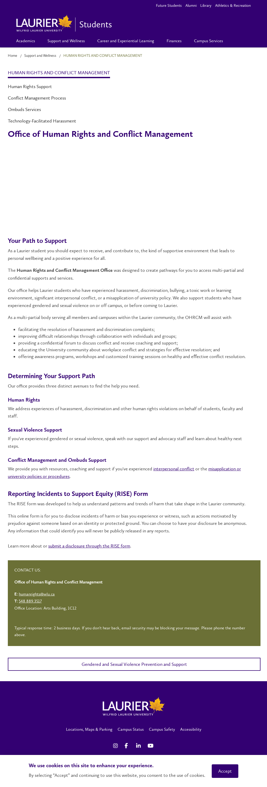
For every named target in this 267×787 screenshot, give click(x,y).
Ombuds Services (24, 109)
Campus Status (131, 729)
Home (12, 55)
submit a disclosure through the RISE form (89, 546)
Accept (225, 771)
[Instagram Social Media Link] (116, 745)
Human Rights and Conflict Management (59, 73)
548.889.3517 (30, 601)
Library (205, 5)
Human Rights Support (30, 86)
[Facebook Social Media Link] (128, 745)
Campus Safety (162, 729)
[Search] (238, 41)
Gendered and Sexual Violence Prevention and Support (134, 664)
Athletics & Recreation (233, 5)
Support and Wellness (40, 55)
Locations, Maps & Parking (89, 729)
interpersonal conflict (173, 469)
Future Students (169, 5)
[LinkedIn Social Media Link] (139, 745)
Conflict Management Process (37, 98)
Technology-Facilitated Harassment (42, 121)
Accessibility (190, 729)
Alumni (191, 5)
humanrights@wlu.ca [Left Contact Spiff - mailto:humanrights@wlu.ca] (37, 594)
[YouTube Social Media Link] (151, 745)
